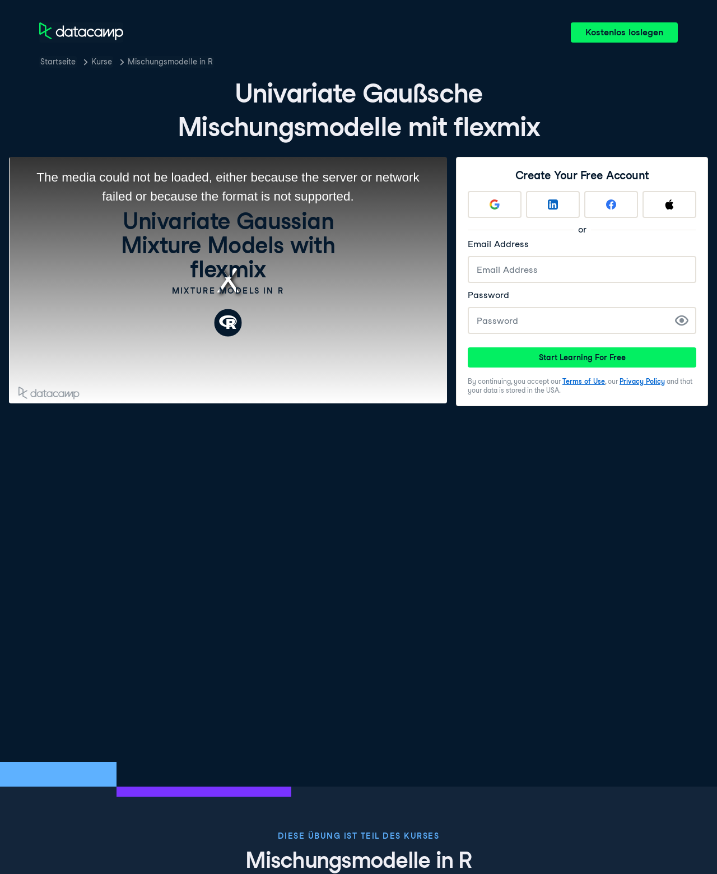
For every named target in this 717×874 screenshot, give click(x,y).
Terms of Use (583, 381)
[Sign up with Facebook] (611, 204)
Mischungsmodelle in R (170, 61)
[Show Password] (682, 320)
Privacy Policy (642, 381)
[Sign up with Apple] (669, 204)
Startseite (58, 61)
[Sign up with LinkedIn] (553, 204)
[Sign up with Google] (495, 204)
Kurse (101, 61)
